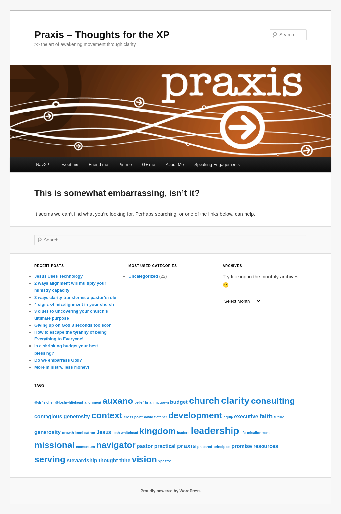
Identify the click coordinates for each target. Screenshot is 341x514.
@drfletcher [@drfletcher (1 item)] (44, 402)
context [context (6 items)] (106, 415)
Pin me (125, 164)
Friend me (98, 164)
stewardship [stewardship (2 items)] (82, 460)
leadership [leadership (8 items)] (215, 430)
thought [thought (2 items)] (108, 460)
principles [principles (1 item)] (222, 447)
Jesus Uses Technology (58, 276)
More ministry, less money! (61, 367)
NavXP (42, 164)
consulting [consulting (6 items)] (273, 401)
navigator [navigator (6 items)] (116, 445)
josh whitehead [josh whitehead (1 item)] (125, 432)
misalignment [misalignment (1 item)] (258, 432)
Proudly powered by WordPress (170, 491)
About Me (175, 164)
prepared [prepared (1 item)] (204, 447)
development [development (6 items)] (195, 415)
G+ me (148, 164)
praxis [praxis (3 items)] (186, 445)
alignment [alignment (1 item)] (92, 402)
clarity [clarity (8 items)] (235, 400)
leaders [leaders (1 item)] (183, 432)
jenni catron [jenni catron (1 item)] (85, 432)
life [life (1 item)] (242, 432)
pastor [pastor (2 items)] (145, 446)
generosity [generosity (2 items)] (47, 432)
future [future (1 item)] (279, 417)
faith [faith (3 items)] (266, 416)
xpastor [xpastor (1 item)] (164, 461)
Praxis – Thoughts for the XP (102, 34)
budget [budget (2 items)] (179, 402)
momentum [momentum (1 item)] (85, 447)
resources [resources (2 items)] (265, 446)
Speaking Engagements (217, 164)
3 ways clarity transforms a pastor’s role (75, 297)
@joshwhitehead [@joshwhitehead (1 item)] (69, 402)
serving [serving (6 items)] (49, 459)
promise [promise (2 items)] (242, 446)
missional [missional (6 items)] (54, 445)
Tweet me (69, 164)
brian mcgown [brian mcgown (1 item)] (157, 402)
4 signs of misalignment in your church (74, 304)
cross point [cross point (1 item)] (133, 417)
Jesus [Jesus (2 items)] (104, 432)
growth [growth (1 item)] (68, 432)
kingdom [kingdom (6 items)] (158, 431)
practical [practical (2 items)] (165, 446)
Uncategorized (143, 276)
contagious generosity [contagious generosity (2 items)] (62, 416)
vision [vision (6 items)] (144, 459)
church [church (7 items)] (204, 401)
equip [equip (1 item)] (228, 417)
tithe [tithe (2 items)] (124, 460)
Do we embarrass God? (58, 360)
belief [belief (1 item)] (139, 402)
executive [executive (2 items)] (246, 416)
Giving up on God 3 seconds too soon (73, 325)
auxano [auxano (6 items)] (118, 401)
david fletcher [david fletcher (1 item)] (155, 417)
